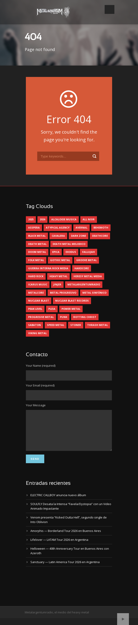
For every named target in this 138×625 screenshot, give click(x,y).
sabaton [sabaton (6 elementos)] (34, 325)
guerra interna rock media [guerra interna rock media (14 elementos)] (48, 268)
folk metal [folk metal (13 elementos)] (36, 260)
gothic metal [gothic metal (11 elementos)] (60, 260)
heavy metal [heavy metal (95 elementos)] (58, 276)
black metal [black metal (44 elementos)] (37, 235)
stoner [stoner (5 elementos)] (75, 325)
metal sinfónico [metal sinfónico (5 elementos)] (94, 292)
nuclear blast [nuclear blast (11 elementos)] (38, 300)
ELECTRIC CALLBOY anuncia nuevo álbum (58, 502)
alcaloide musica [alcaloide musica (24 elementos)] (63, 219)
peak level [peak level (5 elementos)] (35, 308)
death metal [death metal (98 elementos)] (37, 244)
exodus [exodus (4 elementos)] (71, 252)
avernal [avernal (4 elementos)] (81, 227)
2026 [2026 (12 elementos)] (42, 219)
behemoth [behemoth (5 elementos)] (101, 227)
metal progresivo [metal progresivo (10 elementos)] (63, 292)
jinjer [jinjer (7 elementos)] (57, 284)
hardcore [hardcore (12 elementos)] (81, 268)
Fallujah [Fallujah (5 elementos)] (88, 252)
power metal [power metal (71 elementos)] (71, 308)
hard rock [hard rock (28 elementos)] (35, 276)
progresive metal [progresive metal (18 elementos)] (41, 317)
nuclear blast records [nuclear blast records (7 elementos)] (72, 300)
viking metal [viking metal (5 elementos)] (37, 333)
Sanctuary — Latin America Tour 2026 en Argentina (65, 569)
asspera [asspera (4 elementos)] (34, 227)
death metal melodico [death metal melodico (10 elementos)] (69, 244)
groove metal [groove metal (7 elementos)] (86, 260)
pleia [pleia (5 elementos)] (51, 308)
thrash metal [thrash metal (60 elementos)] (97, 325)
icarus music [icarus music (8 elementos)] (37, 284)
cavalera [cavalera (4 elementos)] (58, 235)
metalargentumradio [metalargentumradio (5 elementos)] (83, 284)
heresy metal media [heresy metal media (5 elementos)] (88, 276)
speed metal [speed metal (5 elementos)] (55, 325)
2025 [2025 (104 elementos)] (31, 219)
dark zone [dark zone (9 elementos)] (78, 235)
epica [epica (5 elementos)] (55, 252)
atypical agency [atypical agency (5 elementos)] (57, 227)
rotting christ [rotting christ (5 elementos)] (84, 317)
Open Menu (109, 9)
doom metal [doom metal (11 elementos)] (37, 252)
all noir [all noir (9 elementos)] (89, 219)
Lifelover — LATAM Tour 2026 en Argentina (59, 546)
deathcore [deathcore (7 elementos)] (100, 235)
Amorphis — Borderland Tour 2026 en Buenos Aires (65, 538)
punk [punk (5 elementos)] (63, 317)
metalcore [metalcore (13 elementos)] (36, 292)
